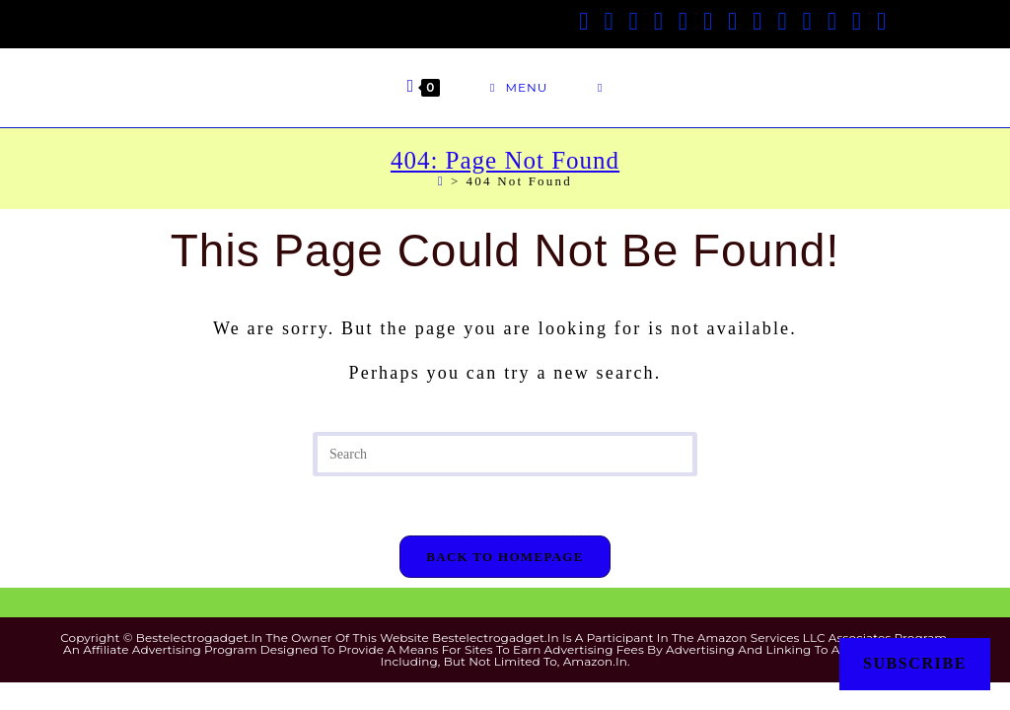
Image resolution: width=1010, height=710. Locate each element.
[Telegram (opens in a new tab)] (856, 21)
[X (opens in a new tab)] (583, 21)
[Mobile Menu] (519, 87)
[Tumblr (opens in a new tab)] (781, 21)
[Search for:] (600, 87)
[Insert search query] (505, 454)
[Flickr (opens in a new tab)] (807, 21)
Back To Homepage (504, 556)
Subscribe (915, 663)
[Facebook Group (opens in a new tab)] (633, 21)
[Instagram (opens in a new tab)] (732, 21)
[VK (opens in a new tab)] (707, 21)
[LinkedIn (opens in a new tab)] (757, 21)
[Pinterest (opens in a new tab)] (683, 21)
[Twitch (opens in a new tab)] (881, 21)
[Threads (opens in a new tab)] (658, 21)
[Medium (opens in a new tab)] (832, 21)
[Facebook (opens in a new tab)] (608, 21)
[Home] (441, 181)
